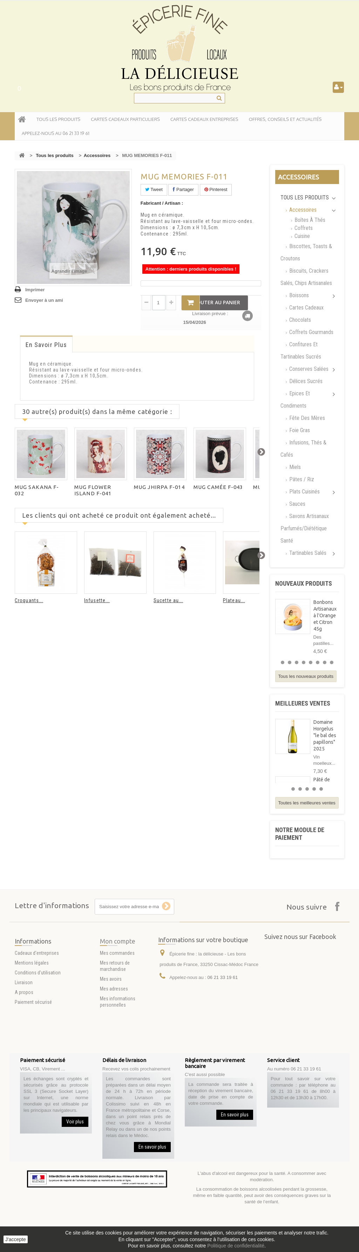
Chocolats (299, 320)
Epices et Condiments (295, 399)
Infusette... (97, 600)
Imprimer (35, 289)
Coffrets (303, 228)
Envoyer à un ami (44, 300)
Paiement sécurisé (33, 1042)
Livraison (24, 1022)
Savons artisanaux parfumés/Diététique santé (304, 528)
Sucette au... (168, 600)
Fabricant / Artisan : (162, 203)
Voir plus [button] (75, 1121)
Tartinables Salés (307, 553)
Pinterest (216, 189)
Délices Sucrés (305, 381)
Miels (294, 467)
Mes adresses (114, 1036)
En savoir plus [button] (152, 1147)
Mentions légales (32, 1003)
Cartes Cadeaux (306, 307)
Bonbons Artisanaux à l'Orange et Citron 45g (325, 615)
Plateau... (234, 600)
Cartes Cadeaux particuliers (125, 119)
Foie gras (299, 430)
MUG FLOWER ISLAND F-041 (92, 490)
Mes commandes (117, 1000)
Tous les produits (54, 155)
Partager (183, 189)
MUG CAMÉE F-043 (218, 487)
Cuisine (301, 236)
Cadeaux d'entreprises (37, 993)
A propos (24, 1032)
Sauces (296, 504)
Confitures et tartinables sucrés (300, 350)
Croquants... (29, 600)
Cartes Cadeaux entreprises (204, 119)
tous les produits (58, 119)
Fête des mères (306, 418)
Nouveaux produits (303, 583)
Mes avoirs (111, 1026)
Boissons (298, 295)
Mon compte (117, 988)
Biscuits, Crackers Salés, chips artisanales (306, 276)
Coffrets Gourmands (310, 332)
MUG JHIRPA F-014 (159, 487)
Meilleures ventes (302, 703)
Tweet (154, 189)
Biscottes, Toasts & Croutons (306, 252)
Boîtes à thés (309, 220)
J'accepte (15, 1239)
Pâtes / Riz (301, 479)
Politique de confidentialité (235, 1245)
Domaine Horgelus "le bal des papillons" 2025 (324, 735)
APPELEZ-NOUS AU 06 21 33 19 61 (55, 133)
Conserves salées (308, 369)
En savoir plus (46, 344)
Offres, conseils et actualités (285, 119)
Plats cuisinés (304, 491)
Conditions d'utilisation (38, 1012)
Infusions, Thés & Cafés (303, 448)
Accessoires (97, 155)
